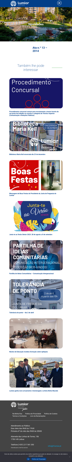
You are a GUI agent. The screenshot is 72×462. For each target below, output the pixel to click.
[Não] (70, 457)
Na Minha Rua (17, 414)
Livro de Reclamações (37, 416)
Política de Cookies (50, 414)
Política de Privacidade (33, 414)
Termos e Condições (19, 416)
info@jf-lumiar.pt (54, 446)
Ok (28, 459)
